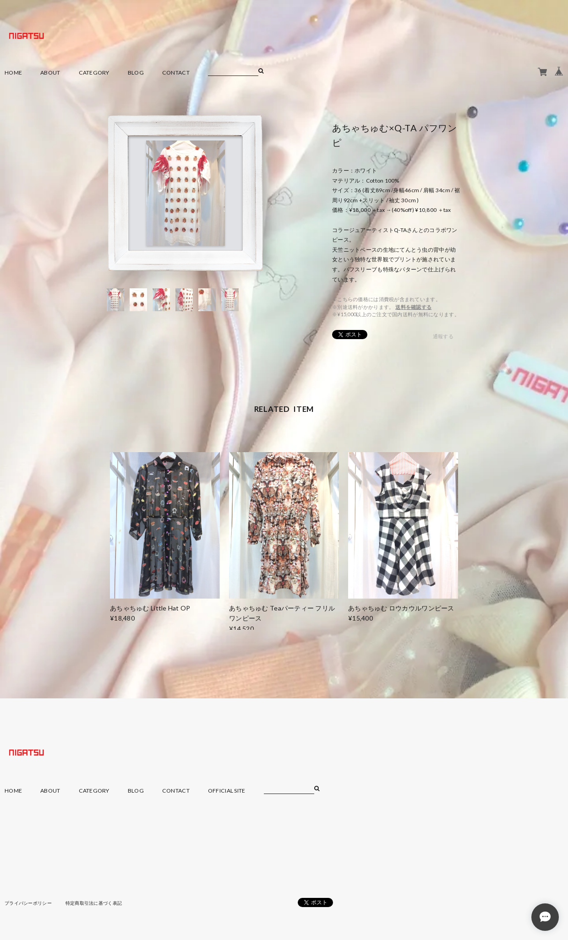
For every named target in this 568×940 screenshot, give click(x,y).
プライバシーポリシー (28, 903)
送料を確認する (413, 307)
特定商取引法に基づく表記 (94, 903)
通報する (443, 336)
